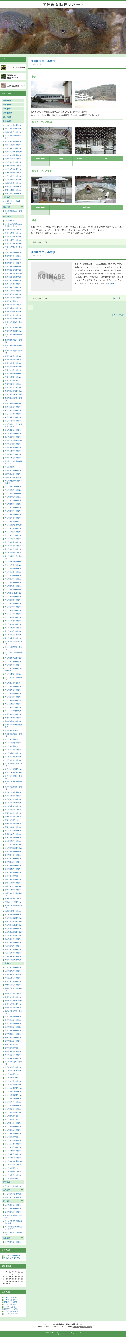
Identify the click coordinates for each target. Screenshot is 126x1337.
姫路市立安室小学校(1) (13, 148)
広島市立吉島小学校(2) (13, 1016)
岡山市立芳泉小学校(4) (13, 665)
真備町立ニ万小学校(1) (13, 834)
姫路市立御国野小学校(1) (13, 155)
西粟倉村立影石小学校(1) (13, 902)
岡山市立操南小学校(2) (13, 582)
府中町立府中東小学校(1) (13, 1051)
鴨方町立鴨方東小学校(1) (13, 960)
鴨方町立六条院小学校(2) (13, 956)
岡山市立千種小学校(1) (13, 507)
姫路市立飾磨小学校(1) (13, 173)
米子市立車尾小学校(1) (13, 1242)
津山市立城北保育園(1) (13, 743)
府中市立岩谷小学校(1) (13, 1037)
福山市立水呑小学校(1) (13, 1133)
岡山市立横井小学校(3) (13, 600)
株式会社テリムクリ (66, 1334)
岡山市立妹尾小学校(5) (13, 542)
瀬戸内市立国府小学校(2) (13, 772)
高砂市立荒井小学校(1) (13, 190)
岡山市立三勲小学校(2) (13, 486)
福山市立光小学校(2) (12, 1074)
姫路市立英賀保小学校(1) (13, 169)
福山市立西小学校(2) (12, 1168)
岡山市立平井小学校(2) (13, 565)
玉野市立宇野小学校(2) (13, 817)
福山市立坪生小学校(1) (13, 1081)
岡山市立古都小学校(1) (13, 514)
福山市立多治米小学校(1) (13, 1085)
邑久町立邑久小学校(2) (13, 928)
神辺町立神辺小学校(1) (13, 1067)
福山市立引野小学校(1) (13, 1102)
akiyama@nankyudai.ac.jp (82, 1327)
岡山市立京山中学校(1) (13, 497)
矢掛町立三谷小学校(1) (13, 841)
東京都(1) (6, 1182)
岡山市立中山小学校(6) (13, 493)
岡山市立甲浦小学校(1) (13, 621)
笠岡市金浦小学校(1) (12, 876)
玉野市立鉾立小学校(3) (13, 827)
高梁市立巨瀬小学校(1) (13, 942)
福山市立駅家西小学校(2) (13, 848)
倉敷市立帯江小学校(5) (13, 298)
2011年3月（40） (11, 1300)
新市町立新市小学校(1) (13, 1055)
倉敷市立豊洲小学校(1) (13, 384)
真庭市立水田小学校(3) (13, 837)
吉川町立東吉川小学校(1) (13, 141)
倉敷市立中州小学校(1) (13, 256)
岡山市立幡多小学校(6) (13, 561)
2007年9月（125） (11, 1311)
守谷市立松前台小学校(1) (13, 1194)
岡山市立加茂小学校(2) (13, 504)
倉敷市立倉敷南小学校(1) (13, 270)
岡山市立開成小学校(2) (13, 693)
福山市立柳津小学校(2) (13, 1126)
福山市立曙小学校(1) (12, 1119)
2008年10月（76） (11, 1309)
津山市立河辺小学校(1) (13, 750)
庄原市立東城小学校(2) (13, 1027)
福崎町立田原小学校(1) (13, 183)
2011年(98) (7, 117)
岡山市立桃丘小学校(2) (13, 596)
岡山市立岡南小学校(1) (13, 553)
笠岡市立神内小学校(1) (13, 865)
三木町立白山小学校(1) (13, 1205)
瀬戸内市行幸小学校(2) (13, 796)
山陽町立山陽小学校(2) (13, 474)
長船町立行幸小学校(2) (13, 939)
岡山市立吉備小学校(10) (13, 521)
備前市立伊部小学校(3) (13, 410)
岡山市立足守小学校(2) (13, 686)
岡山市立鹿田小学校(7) (13, 707)
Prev (4, 32)
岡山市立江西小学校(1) (13, 603)
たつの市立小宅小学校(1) (13, 125)
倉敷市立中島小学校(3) (13, 252)
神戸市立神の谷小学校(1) (13, 180)
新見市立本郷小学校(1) (13, 714)
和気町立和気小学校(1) (13, 451)
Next (122, 32)
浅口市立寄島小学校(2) (13, 760)
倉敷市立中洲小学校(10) (13, 263)
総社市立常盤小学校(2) (13, 879)
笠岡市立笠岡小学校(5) (13, 869)
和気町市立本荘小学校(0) (13, 440)
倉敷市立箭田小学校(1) (13, 360)
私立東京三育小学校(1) (13, 1186)
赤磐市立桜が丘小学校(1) (13, 925)
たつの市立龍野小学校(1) (13, 129)
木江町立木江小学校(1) (13, 1058)
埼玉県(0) (6, 197)
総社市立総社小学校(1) (13, 899)
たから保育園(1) (10, 220)
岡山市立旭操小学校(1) (13, 586)
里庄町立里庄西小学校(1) (13, 935)
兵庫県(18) (7, 121)
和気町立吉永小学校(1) (13, 447)
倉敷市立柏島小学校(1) (13, 308)
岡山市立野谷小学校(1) (13, 690)
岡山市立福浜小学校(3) (13, 624)
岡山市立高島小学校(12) (13, 700)
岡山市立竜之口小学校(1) (13, 635)
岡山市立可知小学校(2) (13, 518)
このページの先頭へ (119, 315)
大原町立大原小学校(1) (13, 470)
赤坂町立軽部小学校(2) (13, 914)
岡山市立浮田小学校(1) (13, 610)
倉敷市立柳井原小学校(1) (13, 312)
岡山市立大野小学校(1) (13, 535)
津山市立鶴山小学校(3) (13, 753)
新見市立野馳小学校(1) (13, 718)
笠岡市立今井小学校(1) (13, 855)
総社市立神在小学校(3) (13, 890)
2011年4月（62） (11, 1297)
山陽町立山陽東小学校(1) (13, 477)
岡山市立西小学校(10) (12, 683)
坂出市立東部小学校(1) (13, 1212)
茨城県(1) (6, 1190)
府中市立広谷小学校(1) (13, 1041)
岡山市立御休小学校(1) (13, 572)
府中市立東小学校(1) (12, 1048)
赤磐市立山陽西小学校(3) (13, 921)
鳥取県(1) (6, 1238)
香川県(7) (6, 1201)
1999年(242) (7, 100)
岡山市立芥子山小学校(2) (13, 658)
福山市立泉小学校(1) (12, 1137)
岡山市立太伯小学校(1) (13, 539)
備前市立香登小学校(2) (13, 421)
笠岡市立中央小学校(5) (13, 851)
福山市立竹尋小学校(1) (13, 1154)
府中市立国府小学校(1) (13, 1034)
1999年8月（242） (11, 1314)
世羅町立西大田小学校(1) (13, 974)
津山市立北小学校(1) (12, 739)
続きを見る (110, 283)
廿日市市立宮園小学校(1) (13, 711)
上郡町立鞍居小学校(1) (13, 132)
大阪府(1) (6, 207)
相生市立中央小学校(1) (13, 830)
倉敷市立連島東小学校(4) (13, 394)
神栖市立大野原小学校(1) (13, 1197)
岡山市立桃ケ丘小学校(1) (13, 593)
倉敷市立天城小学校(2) (13, 294)
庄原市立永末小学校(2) (13, 1030)
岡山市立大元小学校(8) (13, 532)
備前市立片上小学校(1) (13, 417)
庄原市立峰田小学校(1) (13, 1020)
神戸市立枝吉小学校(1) (13, 176)
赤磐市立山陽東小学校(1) (13, 918)
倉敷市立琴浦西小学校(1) (13, 331)
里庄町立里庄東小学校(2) (13, 932)
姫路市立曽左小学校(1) (13, 159)
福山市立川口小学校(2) (13, 1092)
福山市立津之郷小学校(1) (13, 1140)
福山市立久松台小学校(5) (13, 1071)
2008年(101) (7, 109)
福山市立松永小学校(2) (13, 1123)
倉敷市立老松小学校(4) (13, 370)
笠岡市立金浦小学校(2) (13, 872)
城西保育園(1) (9, 467)
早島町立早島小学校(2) (13, 721)
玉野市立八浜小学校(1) (13, 813)
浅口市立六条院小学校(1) (13, 757)
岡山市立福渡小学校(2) (13, 628)
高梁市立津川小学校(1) (13, 949)
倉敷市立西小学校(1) (12, 380)
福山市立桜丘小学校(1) (13, 1130)
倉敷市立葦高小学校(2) (13, 377)
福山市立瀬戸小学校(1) (13, 1147)
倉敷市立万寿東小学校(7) (13, 243)
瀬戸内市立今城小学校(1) (13, 769)
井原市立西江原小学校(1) (13, 237)
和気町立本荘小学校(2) (13, 454)
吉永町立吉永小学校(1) (13, 437)
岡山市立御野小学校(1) (13, 579)
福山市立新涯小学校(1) (13, 1109)
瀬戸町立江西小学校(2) (13, 799)
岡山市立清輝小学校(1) (13, 614)
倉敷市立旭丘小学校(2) (13, 305)
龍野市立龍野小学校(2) (13, 193)
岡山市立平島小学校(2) (13, 568)
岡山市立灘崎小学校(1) (13, 617)
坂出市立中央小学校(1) (13, 1208)
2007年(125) (7, 105)
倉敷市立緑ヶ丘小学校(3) (13, 367)
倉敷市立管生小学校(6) (13, 356)
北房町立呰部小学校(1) (13, 433)
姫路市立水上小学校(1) (13, 162)
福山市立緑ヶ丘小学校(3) (13, 1161)
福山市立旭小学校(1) (12, 1116)
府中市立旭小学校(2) (12, 1044)
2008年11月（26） (11, 1307)
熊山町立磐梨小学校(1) (13, 806)
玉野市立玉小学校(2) (12, 820)
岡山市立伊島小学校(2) (13, 500)
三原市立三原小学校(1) (13, 967)
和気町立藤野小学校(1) (13, 458)
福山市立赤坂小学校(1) (13, 1172)
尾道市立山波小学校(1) (13, 997)
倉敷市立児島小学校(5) (13, 280)
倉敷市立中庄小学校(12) (13, 259)
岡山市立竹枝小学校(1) (13, 638)
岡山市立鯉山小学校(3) (13, 704)
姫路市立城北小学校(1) (13, 145)
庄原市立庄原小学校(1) (13, 1023)
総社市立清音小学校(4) (13, 886)
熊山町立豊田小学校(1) (13, 810)
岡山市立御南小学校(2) (13, 575)
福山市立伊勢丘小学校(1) (13, 844)
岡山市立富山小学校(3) (13, 549)
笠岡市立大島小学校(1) (13, 862)
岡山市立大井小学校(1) (13, 528)
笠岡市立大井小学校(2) (13, 858)
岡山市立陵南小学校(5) (13, 697)
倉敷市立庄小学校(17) (12, 301)
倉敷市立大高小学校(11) (13, 291)
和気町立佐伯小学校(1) (13, 444)
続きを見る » (118, 298)
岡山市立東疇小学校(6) (13, 589)
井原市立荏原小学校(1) (13, 233)
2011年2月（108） (11, 1302)
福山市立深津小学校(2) (13, 1144)
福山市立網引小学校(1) (13, 1158)
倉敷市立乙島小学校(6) (13, 266)
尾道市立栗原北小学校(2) (13, 1004)
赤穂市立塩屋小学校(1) (13, 186)
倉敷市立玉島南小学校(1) (13, 319)
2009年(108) (7, 113)
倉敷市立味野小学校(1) (13, 287)
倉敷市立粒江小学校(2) (13, 363)
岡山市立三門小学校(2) (13, 490)
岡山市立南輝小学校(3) (13, 511)
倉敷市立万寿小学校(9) (13, 240)
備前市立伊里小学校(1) (13, 414)
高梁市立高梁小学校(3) (13, 953)
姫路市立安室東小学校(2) (13, 152)
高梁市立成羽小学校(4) (13, 946)
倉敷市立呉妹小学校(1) (13, 284)
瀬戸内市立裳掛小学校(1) (13, 792)
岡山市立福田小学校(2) (13, 631)
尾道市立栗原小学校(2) (13, 1008)
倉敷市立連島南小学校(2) (13, 391)
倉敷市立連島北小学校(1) (13, 387)
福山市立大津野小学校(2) (13, 1088)
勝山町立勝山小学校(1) (13, 430)
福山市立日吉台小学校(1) (13, 1112)
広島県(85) (7, 963)
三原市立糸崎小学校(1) (13, 971)
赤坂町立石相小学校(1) (13, 911)
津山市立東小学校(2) (12, 746)
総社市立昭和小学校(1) (13, 883)
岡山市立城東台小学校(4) (13, 525)
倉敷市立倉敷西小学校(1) (13, 277)
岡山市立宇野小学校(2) (13, 546)
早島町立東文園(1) (11, 730)
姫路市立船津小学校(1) (13, 166)
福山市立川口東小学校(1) (13, 1095)
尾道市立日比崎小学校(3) (13, 1001)
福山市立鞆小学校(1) (12, 1179)
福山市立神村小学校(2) (13, 1151)
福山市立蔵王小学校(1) (13, 1165)
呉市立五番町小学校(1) (13, 978)
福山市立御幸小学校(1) (13, 1105)
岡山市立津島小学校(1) (13, 607)
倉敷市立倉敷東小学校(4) (13, 273)
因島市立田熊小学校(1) (13, 981)
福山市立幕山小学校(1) (13, 1098)
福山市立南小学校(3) (12, 1078)
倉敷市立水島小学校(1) (13, 315)
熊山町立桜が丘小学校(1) (13, 803)
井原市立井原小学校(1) (13, 230)
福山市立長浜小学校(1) (13, 1175)
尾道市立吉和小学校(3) (13, 994)
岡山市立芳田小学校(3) (13, 674)
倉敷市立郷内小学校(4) (13, 403)
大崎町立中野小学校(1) (13, 985)
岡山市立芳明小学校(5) (13, 661)
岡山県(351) (7, 216)
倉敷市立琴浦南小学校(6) (13, 327)
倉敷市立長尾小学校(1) (13, 407)
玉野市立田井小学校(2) (13, 824)
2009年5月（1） (10, 1304)
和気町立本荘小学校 (43, 61)
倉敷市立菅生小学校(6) (13, 373)
